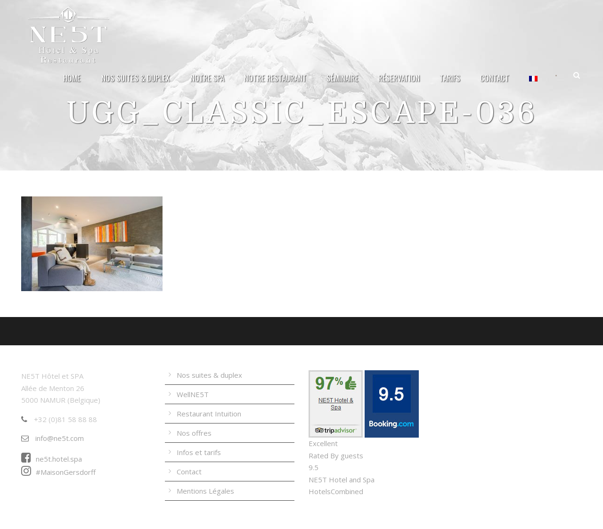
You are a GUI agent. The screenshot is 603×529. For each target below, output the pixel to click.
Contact (494, 78)
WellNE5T (193, 394)
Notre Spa (207, 78)
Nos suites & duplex (135, 78)
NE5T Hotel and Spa (342, 479)
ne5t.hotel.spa (51, 459)
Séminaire (342, 78)
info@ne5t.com (52, 438)
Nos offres (194, 433)
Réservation (399, 78)
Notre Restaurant (275, 78)
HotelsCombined (336, 491)
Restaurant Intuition (209, 413)
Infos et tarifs (199, 452)
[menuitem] (534, 83)
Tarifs (450, 78)
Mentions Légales (205, 491)
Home (72, 78)
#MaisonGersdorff (58, 472)
